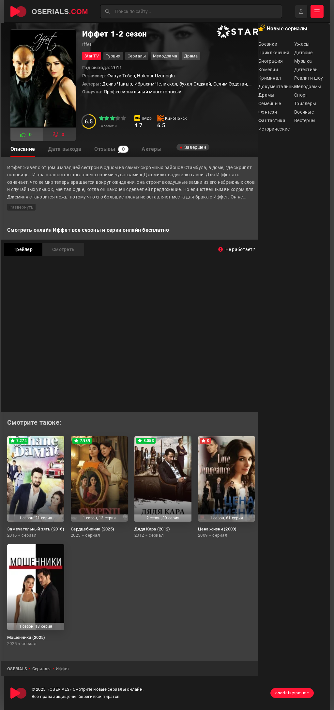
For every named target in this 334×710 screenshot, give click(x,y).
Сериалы (137, 56)
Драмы (266, 95)
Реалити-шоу (308, 78)
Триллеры (305, 103)
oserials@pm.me (292, 693)
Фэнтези (267, 112)
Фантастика (271, 120)
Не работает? (236, 249)
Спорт (300, 95)
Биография (270, 61)
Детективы (306, 69)
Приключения (273, 52)
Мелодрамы (307, 86)
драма (191, 56)
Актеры (151, 149)
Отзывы (111, 149)
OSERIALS (17, 668)
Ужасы (302, 44)
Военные (304, 112)
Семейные (269, 103)
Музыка (303, 61)
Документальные (276, 86)
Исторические (274, 129)
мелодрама (165, 56)
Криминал (269, 78)
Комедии (268, 69)
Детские (303, 52)
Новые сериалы (282, 28)
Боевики (267, 44)
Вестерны (304, 120)
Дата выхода (64, 149)
